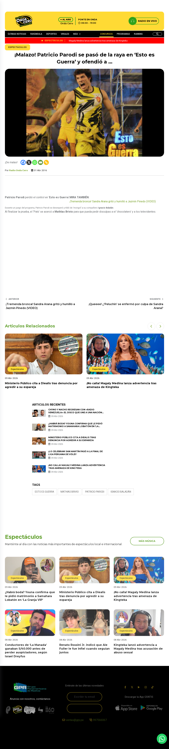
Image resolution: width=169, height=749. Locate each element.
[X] (28, 162)
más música (147, 541)
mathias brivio (70, 491)
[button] (151, 326)
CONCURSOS (106, 34)
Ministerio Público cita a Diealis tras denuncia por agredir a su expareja (72, 439)
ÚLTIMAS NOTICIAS (17, 34)
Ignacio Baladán (121, 491)
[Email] (40, 162)
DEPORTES (51, 34)
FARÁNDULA (36, 34)
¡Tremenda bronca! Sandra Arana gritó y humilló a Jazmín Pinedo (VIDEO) (113, 201)
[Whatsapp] (34, 162)
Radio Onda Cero (18, 170)
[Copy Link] (46, 162)
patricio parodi (94, 491)
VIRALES (65, 34)
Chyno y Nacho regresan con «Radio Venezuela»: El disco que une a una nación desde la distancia (75, 412)
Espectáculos (17, 47)
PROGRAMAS (123, 34)
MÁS (75, 34)
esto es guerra (44, 491)
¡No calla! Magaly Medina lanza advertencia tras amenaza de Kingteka (76, 466)
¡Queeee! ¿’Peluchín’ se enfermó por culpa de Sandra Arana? (126, 306)
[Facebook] (23, 162)
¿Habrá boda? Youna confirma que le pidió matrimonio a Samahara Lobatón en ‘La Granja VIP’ (75, 426)
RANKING (138, 34)
